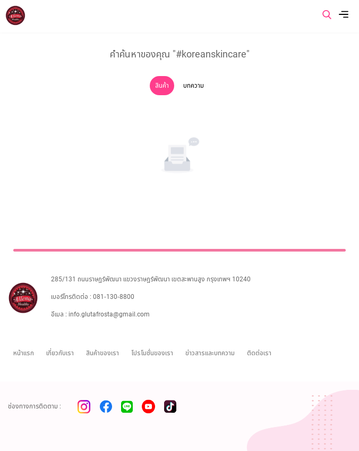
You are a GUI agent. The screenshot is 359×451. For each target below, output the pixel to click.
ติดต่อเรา (259, 353)
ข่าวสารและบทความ (210, 353)
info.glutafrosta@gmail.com (109, 314)
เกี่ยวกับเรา (60, 353)
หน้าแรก (23, 353)
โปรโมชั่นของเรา (152, 353)
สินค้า (162, 85)
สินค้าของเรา (102, 353)
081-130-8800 (113, 297)
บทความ (193, 85)
